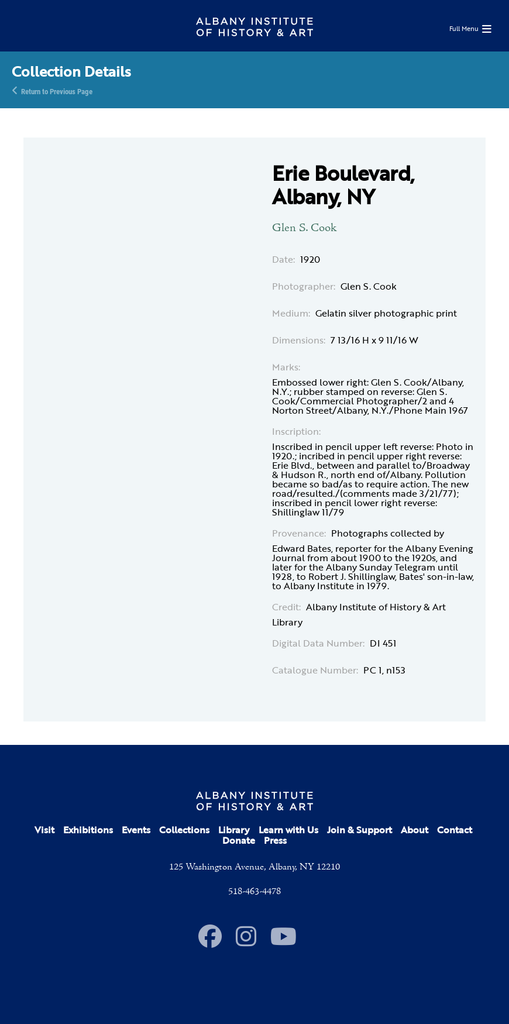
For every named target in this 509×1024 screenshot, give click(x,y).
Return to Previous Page (56, 90)
